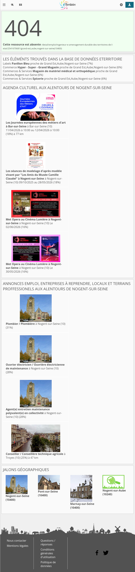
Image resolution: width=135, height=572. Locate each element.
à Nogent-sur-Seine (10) (34, 176)
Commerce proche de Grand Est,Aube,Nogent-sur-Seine (60, 67)
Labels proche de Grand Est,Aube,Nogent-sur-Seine (45, 63)
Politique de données (48, 564)
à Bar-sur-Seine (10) (36, 124)
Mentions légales (17, 546)
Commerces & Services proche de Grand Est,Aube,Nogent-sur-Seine (52, 79)
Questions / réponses (48, 542)
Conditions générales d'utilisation (48, 553)
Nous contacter (16, 540)
